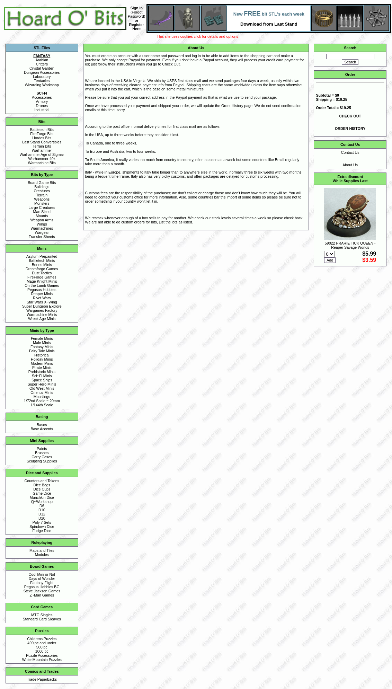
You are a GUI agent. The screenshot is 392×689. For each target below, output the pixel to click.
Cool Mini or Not (42, 574)
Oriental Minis (41, 392)
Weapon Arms (41, 220)
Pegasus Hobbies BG (42, 587)
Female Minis (42, 338)
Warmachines (41, 228)
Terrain (42, 195)
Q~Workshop (42, 502)
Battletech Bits (42, 129)
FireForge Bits (41, 134)
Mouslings (42, 397)
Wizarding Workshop (42, 85)
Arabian (41, 60)
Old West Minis (41, 388)
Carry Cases (42, 457)
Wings (42, 224)
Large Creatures (41, 207)
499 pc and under (41, 643)
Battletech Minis (42, 260)
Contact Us (350, 152)
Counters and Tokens (42, 481)
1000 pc (41, 651)
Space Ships (42, 380)
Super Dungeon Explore (42, 306)
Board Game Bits (42, 182)
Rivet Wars (42, 298)
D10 (41, 510)
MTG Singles (42, 615)
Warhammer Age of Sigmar (42, 154)
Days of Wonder (42, 578)
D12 (41, 514)
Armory (42, 101)
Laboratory (42, 76)
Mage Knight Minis (42, 281)
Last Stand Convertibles (41, 142)
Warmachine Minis (42, 314)
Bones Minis (42, 265)
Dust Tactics (42, 273)
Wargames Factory (41, 310)
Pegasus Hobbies (41, 290)
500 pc (41, 647)
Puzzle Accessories (42, 655)
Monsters (42, 203)
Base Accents (42, 429)
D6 (41, 506)
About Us (350, 165)
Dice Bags (42, 485)
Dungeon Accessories (42, 72)
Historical (42, 355)
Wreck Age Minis (41, 319)
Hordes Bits (41, 138)
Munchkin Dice (42, 497)
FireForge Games (41, 277)
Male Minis (42, 343)
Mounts (42, 216)
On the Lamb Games (42, 285)
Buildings (41, 187)
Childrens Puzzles (41, 639)
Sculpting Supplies (42, 461)
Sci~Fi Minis (42, 376)
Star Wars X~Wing (42, 302)
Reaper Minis (42, 294)
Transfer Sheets (42, 237)
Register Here (136, 27)
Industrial (41, 110)
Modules (42, 555)
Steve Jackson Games (41, 591)
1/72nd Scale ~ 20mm (42, 401)
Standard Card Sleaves (42, 619)
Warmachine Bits (42, 163)
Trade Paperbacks (42, 679)
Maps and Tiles (41, 550)
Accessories (42, 97)
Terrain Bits (42, 146)
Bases (42, 425)
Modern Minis (42, 363)
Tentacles (42, 81)
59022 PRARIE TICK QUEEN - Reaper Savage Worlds (350, 245)
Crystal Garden (41, 68)
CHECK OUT (350, 116)
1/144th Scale (41, 405)
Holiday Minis (42, 359)
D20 (41, 518)
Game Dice (42, 493)
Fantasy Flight (41, 583)
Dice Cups (41, 489)
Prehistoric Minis (41, 372)
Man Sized (42, 212)
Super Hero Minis (42, 384)
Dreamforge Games (42, 269)
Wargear (42, 232)
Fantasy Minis (41, 347)
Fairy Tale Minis (42, 351)
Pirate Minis (42, 367)
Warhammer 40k (41, 159)
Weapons (42, 199)
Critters (42, 64)
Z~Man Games (41, 595)
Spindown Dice (41, 526)
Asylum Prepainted (41, 256)
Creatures (42, 191)
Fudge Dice (42, 531)
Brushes (41, 453)
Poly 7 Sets (42, 522)
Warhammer (42, 150)
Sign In (136, 8)
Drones (42, 106)
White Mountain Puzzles (42, 659)
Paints (42, 449)
